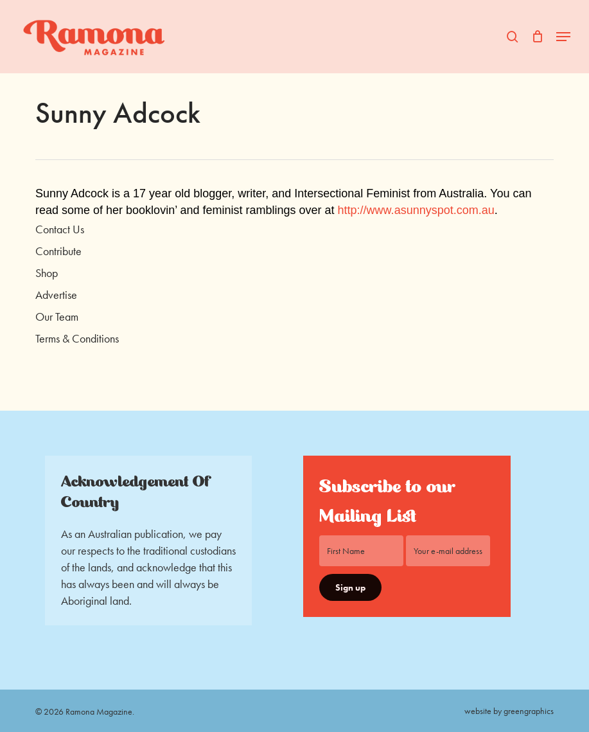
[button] (563, 36)
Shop (46, 272)
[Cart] (537, 37)
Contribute (58, 251)
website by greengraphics (509, 711)
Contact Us (59, 229)
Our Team (56, 316)
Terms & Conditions (77, 338)
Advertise (56, 294)
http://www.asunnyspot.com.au (416, 210)
